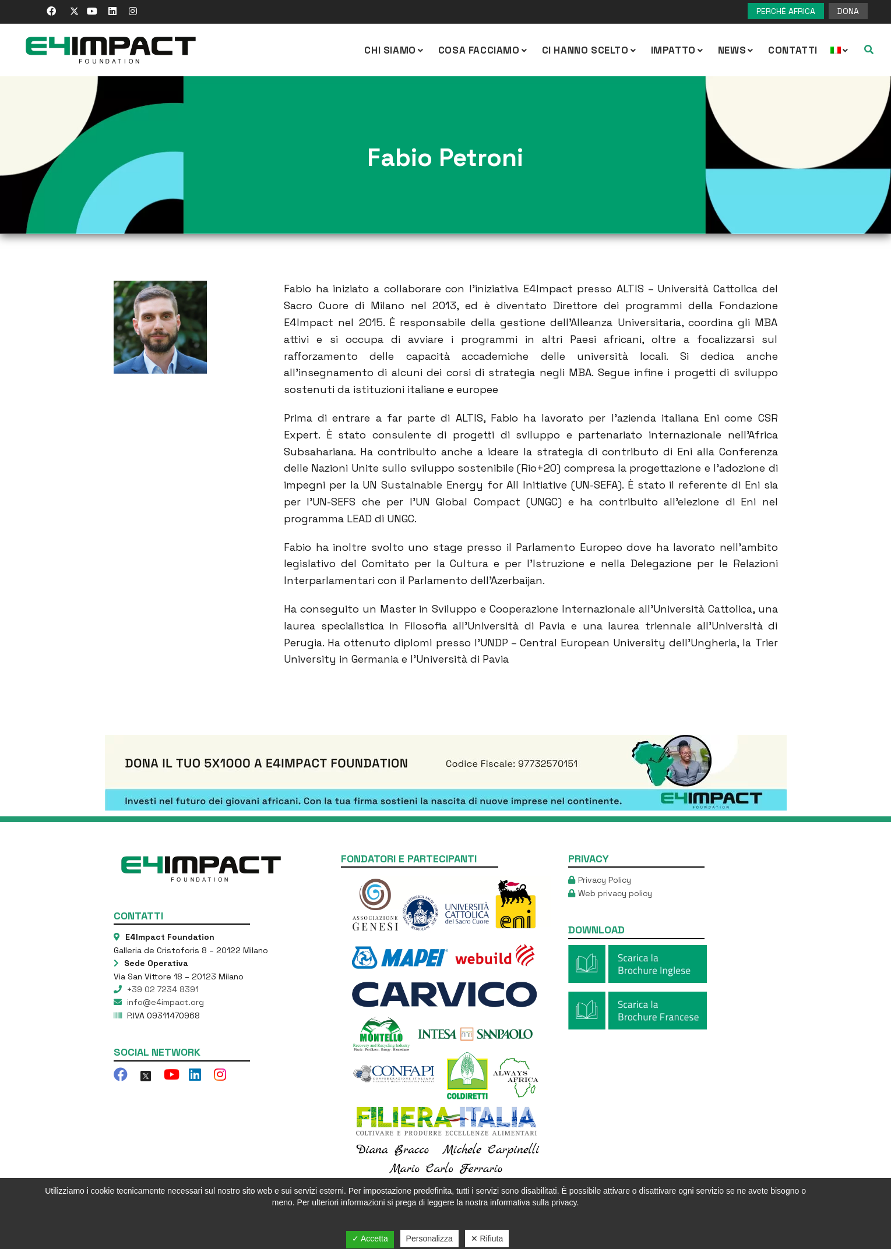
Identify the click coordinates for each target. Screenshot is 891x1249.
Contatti (793, 50)
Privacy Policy (604, 880)
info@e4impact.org (164, 1002)
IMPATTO (678, 50)
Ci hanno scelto (590, 50)
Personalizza (429, 1238)
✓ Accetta (370, 1238)
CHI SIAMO (394, 50)
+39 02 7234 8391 (162, 989)
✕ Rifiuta (487, 1238)
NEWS (736, 50)
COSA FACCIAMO (483, 50)
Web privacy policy (615, 893)
